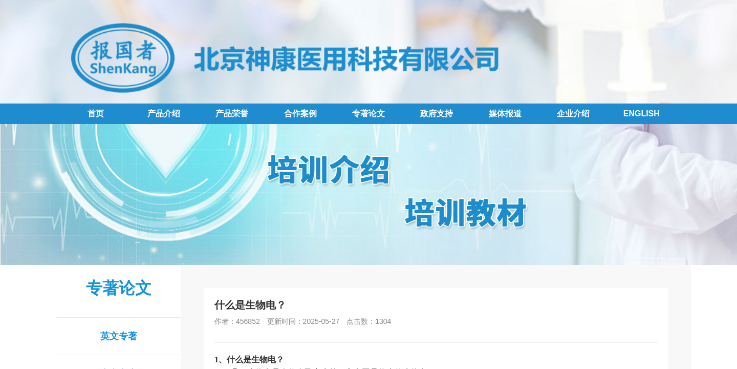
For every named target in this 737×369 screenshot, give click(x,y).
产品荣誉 (231, 113)
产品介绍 (163, 113)
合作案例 (300, 113)
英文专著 (118, 336)
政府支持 (436, 113)
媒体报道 (505, 113)
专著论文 (368, 113)
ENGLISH (641, 113)
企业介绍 (573, 113)
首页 (96, 113)
